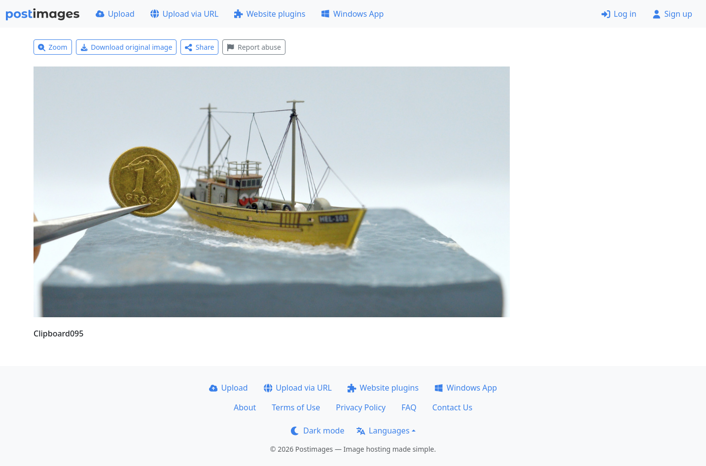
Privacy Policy (361, 407)
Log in (618, 13)
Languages (382, 430)
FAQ (408, 407)
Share (199, 47)
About (245, 407)
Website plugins (269, 13)
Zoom (53, 47)
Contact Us (452, 407)
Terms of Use (296, 407)
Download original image (126, 47)
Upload (115, 13)
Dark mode (317, 430)
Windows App (352, 13)
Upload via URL (184, 13)
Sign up (672, 13)
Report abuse (254, 47)
